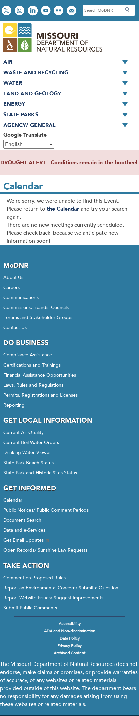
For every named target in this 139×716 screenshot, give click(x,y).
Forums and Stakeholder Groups (37, 317)
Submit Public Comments (30, 608)
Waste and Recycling (67, 73)
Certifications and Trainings (32, 365)
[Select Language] (28, 144)
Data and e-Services (24, 530)
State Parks (67, 115)
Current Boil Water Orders (31, 442)
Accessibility (70, 624)
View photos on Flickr (59, 11)
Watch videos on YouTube (46, 11)
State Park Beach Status (28, 462)
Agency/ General (67, 125)
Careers (11, 287)
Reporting (14, 405)
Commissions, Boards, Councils (36, 307)
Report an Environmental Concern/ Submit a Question (60, 588)
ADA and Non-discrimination (69, 631)
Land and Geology (67, 94)
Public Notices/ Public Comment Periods (46, 510)
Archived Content (69, 653)
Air (67, 62)
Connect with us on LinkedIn (33, 11)
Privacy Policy (69, 646)
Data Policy (70, 638)
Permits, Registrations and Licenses (40, 395)
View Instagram (20, 11)
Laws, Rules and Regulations (33, 385)
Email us (72, 11)
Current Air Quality (23, 432)
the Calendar (63, 209)
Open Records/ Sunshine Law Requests (45, 550)
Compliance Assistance (27, 355)
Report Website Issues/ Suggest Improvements (53, 598)
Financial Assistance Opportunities (39, 375)
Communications (21, 297)
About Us (13, 277)
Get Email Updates (26, 540)
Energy (67, 104)
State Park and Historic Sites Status (40, 473)
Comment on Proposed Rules (34, 578)
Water (67, 83)
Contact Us (15, 327)
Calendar (12, 500)
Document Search (22, 520)
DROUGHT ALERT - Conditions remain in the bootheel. (69, 162)
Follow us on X (7, 11)
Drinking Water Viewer (27, 452)
